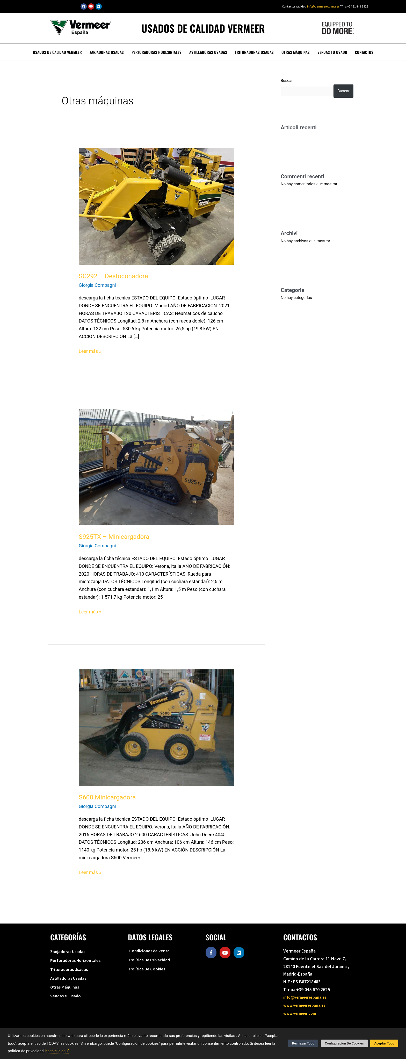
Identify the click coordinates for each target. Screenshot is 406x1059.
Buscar (287, 80)
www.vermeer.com (301, 1012)
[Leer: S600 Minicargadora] (156, 726)
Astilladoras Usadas (209, 52)
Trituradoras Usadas (253, 52)
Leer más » (90, 350)
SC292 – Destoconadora (115, 275)
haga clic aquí (57, 1051)
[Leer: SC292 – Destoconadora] (156, 205)
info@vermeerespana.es (323, 6)
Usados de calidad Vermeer (62, 52)
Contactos (359, 52)
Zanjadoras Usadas (110, 52)
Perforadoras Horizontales (159, 52)
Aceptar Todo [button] (384, 1044)
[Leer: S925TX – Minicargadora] (156, 466)
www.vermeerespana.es (307, 1004)
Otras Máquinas (293, 52)
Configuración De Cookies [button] (345, 1044)
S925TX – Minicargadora (116, 536)
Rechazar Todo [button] (306, 1044)
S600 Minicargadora (109, 796)
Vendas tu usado (328, 52)
